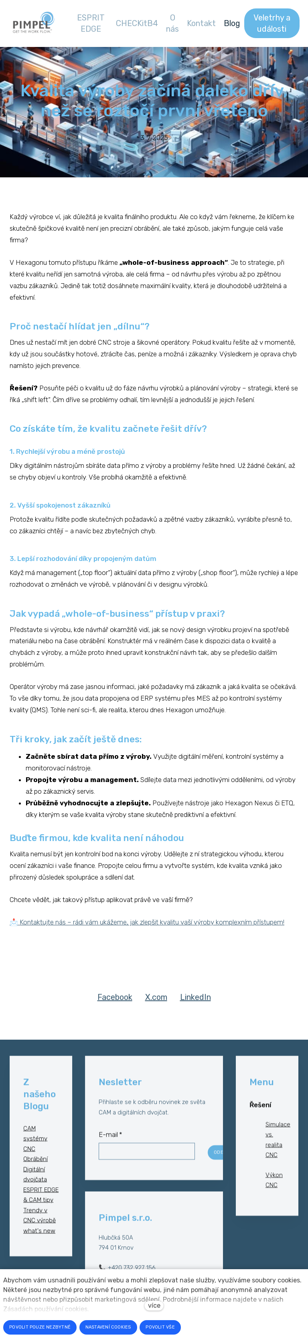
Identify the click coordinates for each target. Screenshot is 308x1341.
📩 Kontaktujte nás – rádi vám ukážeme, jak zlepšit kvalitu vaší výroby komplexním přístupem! (147, 921)
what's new (39, 1237)
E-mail (110, 1142)
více (154, 1305)
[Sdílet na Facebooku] (114, 1003)
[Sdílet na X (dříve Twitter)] (156, 1003)
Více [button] (285, 23)
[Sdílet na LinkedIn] (195, 1003)
